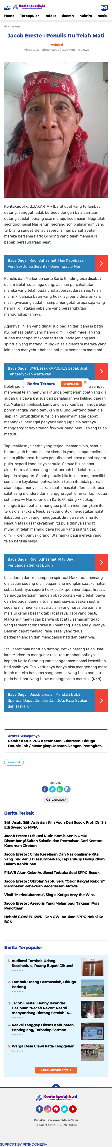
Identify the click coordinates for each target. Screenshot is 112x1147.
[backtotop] (56, 1088)
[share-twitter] (52, 789)
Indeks (50, 16)
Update (71, 384)
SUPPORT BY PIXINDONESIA (23, 1144)
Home (9, 16)
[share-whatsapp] (60, 789)
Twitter (66, 1111)
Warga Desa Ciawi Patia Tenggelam (43, 1046)
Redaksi (39, 1120)
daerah (68, 16)
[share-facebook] (45, 789)
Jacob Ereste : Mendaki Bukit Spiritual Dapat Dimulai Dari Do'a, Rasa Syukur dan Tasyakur (48, 700)
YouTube (76, 1111)
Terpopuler (29, 16)
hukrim (85, 16)
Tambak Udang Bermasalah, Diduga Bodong (44, 984)
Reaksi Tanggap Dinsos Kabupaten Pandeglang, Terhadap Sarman (43, 1027)
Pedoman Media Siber (63, 1120)
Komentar (56, 799)
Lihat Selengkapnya (56, 1070)
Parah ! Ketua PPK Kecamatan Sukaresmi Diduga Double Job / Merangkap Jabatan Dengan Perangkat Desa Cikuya (54, 743)
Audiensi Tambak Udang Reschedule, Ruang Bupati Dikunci (42, 963)
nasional (14, 762)
